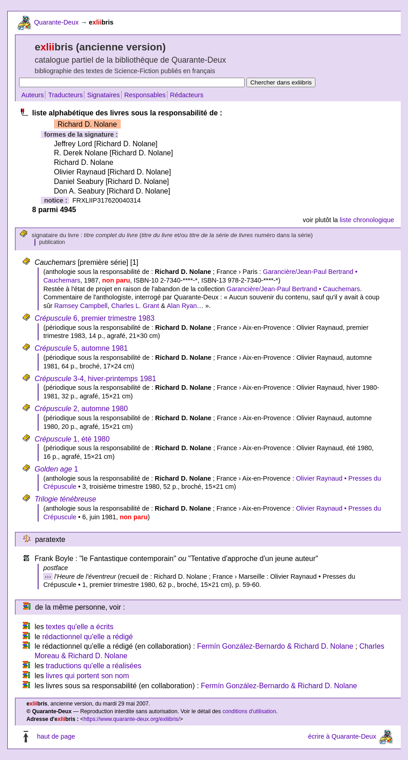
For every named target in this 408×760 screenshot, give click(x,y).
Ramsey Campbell (81, 305)
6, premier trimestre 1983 (94, 318)
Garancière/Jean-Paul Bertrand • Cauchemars (293, 289)
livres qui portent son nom (87, 676)
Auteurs (32, 95)
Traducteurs (65, 95)
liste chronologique (367, 220)
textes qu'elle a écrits (79, 627)
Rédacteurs (187, 95)
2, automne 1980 (81, 408)
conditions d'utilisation (249, 711)
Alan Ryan (182, 305)
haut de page (56, 736)
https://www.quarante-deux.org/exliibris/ (132, 719)
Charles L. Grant (135, 305)
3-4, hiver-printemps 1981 (95, 378)
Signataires (103, 95)
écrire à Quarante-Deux (342, 736)
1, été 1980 (71, 439)
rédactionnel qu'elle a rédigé (87, 637)
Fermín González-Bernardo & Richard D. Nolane (275, 646)
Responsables (145, 95)
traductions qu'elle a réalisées (93, 666)
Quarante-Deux (56, 22)
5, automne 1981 (81, 348)
